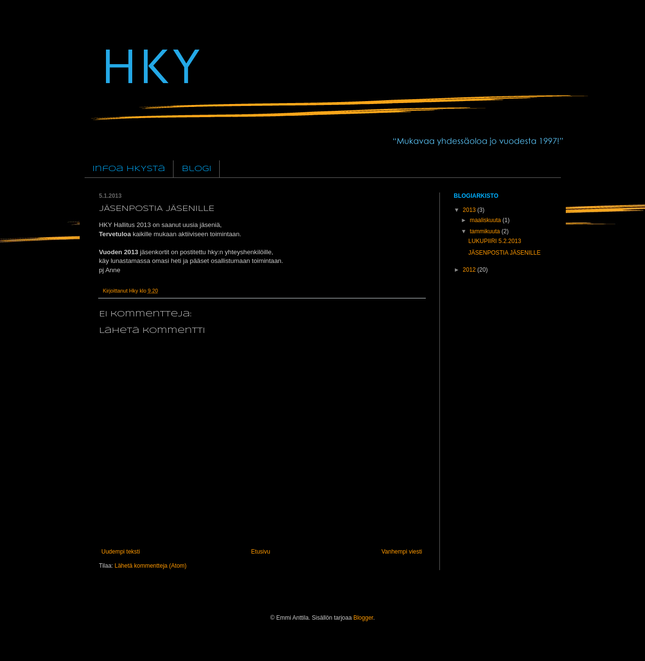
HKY (149, 64)
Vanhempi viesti (402, 551)
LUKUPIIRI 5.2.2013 (494, 241)
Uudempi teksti (121, 551)
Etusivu (260, 551)
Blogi (196, 169)
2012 (470, 269)
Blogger (363, 617)
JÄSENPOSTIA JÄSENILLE (504, 252)
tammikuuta (485, 231)
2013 (470, 210)
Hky (134, 291)
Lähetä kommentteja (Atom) (151, 565)
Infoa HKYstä (128, 169)
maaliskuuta (486, 220)
